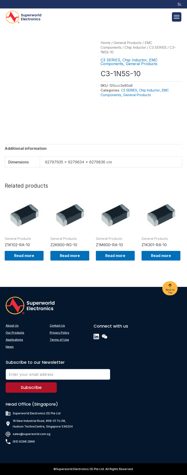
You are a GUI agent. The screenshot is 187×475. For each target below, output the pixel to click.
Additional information (26, 148)
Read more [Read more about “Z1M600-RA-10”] (115, 255)
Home (105, 43)
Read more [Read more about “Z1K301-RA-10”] (161, 255)
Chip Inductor (135, 47)
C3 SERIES (158, 47)
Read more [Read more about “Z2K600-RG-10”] (70, 255)
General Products (128, 43)
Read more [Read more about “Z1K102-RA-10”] (24, 255)
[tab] (26, 148)
